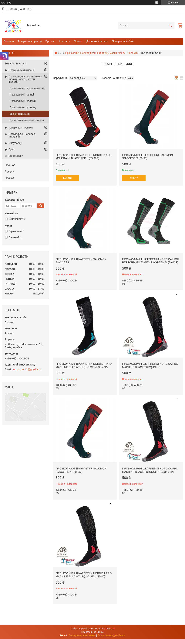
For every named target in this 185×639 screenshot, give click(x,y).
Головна (9, 41)
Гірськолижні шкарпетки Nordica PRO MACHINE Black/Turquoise (150, 365)
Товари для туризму (20, 127)
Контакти (64, 41)
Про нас (50, 41)
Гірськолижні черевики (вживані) (22, 135)
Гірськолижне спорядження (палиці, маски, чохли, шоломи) (101, 52)
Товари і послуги (28, 41)
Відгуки (9, 171)
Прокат (78, 41)
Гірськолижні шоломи (22, 100)
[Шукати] (170, 25)
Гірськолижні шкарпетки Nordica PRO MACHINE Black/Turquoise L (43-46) (84, 575)
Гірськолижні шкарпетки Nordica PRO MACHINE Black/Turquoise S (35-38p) (150, 470)
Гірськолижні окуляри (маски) (27, 88)
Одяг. (11, 149)
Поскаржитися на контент (82, 635)
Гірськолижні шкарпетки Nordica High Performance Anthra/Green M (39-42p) (150, 261)
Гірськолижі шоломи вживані (26, 120)
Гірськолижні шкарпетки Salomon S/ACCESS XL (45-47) (81, 470)
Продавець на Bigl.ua (92, 632)
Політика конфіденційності (112, 635)
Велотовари (15, 155)
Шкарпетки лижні (19, 113)
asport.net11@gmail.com (27, 369)
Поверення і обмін (123, 41)
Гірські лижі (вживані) (21, 70)
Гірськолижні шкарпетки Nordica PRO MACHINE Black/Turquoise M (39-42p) (84, 365)
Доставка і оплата (97, 41)
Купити (67, 177)
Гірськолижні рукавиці (22, 107)
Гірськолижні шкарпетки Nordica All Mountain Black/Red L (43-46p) (83, 157)
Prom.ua (110, 628)
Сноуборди (15, 142)
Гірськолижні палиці (21, 94)
